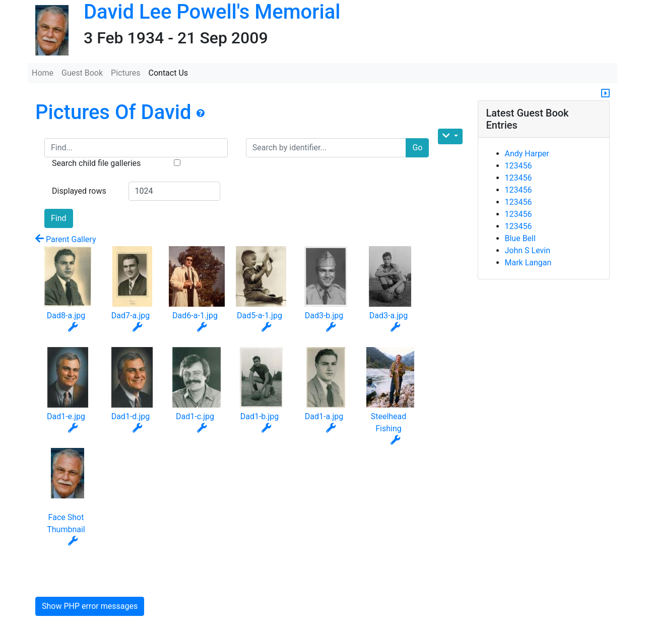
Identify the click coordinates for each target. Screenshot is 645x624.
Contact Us (168, 73)
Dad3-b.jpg (324, 315)
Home (42, 73)
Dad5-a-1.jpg (259, 315)
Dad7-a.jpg (130, 315)
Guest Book (82, 73)
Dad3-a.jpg (388, 315)
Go (417, 147)
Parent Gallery (65, 239)
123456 (518, 166)
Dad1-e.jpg (66, 416)
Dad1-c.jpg (195, 416)
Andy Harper (527, 153)
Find (59, 218)
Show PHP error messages (90, 606)
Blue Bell (520, 238)
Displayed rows (79, 191)
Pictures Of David (115, 112)
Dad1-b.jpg (259, 416)
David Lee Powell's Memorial (212, 12)
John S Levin (528, 250)
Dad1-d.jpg (130, 416)
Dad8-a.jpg (66, 315)
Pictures (125, 73)
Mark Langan (528, 262)
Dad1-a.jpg (324, 416)
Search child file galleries (96, 163)
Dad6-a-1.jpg (195, 315)
